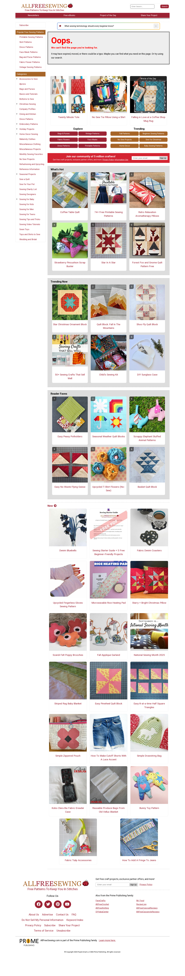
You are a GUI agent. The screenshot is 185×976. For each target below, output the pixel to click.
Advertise (47, 914)
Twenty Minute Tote (68, 117)
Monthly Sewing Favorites (31, 154)
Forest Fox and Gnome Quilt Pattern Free (147, 264)
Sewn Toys (24, 229)
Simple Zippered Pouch (67, 755)
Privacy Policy (108, 160)
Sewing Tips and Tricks (29, 219)
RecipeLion (141, 904)
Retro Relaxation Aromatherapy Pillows (147, 214)
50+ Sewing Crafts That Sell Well (70, 376)
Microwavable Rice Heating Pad (108, 602)
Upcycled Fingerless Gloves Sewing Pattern (68, 604)
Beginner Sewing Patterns (153, 134)
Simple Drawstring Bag (149, 755)
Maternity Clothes (27, 139)
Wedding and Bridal (28, 239)
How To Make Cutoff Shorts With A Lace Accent (108, 757)
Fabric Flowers (64, 140)
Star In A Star (108, 262)
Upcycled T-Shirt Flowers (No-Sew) (108, 488)
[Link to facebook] (39, 904)
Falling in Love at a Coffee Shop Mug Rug (148, 119)
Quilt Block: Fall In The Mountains (108, 326)
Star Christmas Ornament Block (70, 324)
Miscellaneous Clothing (29, 144)
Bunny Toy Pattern (149, 808)
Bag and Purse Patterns (30, 57)
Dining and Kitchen (27, 114)
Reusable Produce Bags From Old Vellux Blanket (108, 810)
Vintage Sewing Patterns (30, 67)
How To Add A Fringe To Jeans (139, 860)
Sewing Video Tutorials (29, 224)
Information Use (121, 160)
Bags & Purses (64, 134)
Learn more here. (107, 940)
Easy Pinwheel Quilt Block (108, 703)
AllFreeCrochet (102, 904)
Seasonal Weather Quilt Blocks (108, 436)
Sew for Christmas (153, 140)
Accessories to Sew (28, 79)
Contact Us (62, 914)
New (52, 505)
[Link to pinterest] (58, 904)
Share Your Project (69, 925)
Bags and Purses (27, 89)
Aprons (22, 84)
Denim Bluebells (67, 550)
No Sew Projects (27, 159)
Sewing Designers (27, 194)
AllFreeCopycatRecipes (147, 908)
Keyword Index (74, 919)
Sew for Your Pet (27, 184)
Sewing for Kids (26, 204)
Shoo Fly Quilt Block (147, 324)
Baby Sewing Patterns (153, 146)
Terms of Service (43, 930)
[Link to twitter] (48, 904)
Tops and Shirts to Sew (29, 234)
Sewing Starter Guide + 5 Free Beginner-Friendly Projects (108, 552)
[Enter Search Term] (142, 6)
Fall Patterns (124, 134)
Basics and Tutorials (28, 94)
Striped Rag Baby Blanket (67, 703)
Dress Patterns (26, 47)
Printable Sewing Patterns (31, 37)
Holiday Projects (26, 129)
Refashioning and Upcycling (31, 164)
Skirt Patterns (25, 42)
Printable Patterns (92, 146)
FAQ (74, 914)
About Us (34, 914)
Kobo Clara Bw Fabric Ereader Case (68, 810)
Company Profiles (27, 109)
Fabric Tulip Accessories (78, 860)
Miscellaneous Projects (30, 149)
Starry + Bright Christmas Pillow (149, 602)
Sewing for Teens (27, 214)
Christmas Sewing (27, 104)
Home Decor (124, 146)
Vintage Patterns (92, 134)
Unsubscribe (63, 930)
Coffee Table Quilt (70, 212)
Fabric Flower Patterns (29, 62)
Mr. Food (140, 900)
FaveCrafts (100, 900)
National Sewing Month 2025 (149, 654)
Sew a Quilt (24, 179)
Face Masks (92, 140)
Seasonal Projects (27, 174)
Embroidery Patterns (28, 124)
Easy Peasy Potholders (70, 436)
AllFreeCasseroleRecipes (147, 912)
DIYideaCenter (102, 912)
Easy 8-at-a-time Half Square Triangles (149, 705)
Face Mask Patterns (28, 52)
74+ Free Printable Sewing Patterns (108, 214)
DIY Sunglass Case (147, 374)
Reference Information (29, 169)
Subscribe (24, 25)
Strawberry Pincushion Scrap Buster (69, 264)
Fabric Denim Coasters (149, 550)
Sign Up (163, 158)
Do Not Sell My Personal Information (42, 919)
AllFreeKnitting (102, 908)
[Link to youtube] (67, 904)
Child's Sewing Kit (108, 374)
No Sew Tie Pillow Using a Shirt (108, 117)
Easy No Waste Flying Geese (69, 486)
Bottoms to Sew (26, 99)
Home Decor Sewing (28, 134)
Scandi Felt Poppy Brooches (68, 654)
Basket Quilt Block (147, 486)
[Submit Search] (164, 6)
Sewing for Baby (26, 199)
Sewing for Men (26, 209)
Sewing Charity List (28, 189)
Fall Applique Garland (108, 654)
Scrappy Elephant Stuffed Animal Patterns (147, 438)
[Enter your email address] (112, 884)
